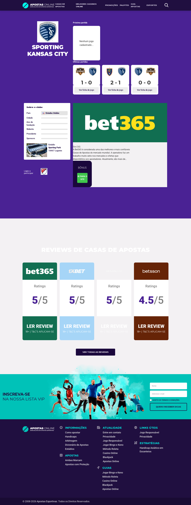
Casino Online (110, 453)
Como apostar (72, 432)
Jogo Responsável (112, 440)
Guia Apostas (135, 5)
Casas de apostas (60, 5)
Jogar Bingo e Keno (113, 444)
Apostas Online (111, 461)
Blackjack (108, 457)
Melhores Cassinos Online (86, 5)
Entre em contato (112, 432)
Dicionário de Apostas (76, 444)
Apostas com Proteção (77, 464)
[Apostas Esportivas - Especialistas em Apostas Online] (40, 429)
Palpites (124, 5)
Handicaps (71, 436)
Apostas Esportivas (47, 501)
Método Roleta (110, 449)
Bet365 (77, 146)
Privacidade (109, 436)
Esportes (152, 5)
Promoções (111, 5)
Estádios (69, 449)
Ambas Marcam (73, 460)
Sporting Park (54, 147)
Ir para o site (82, 178)
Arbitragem (71, 440)
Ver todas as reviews (95, 352)
